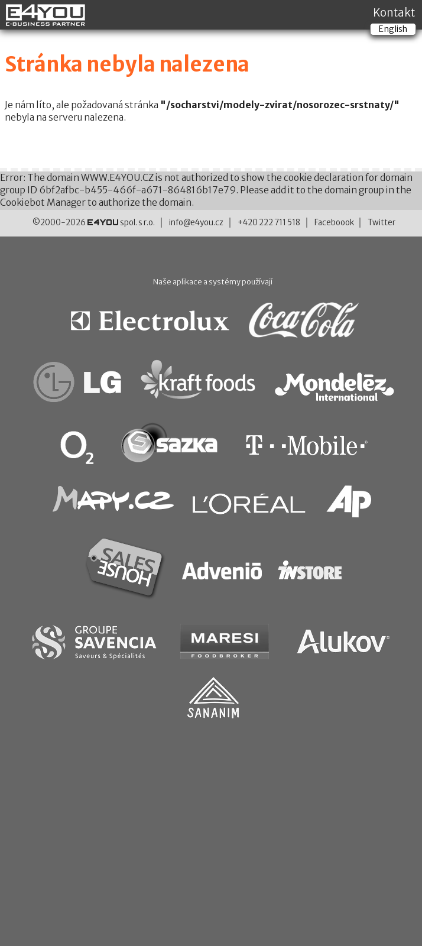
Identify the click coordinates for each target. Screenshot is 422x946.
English (393, 29)
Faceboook (334, 223)
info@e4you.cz (196, 223)
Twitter (381, 223)
